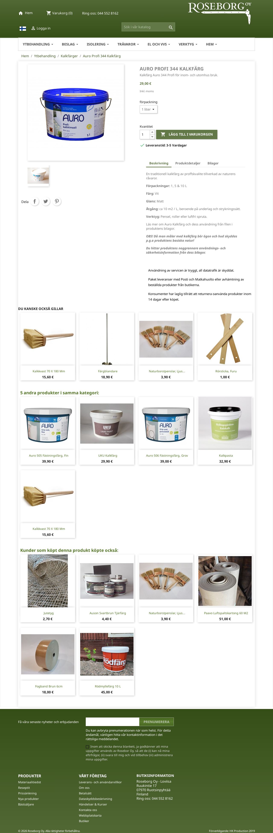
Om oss (84, 788)
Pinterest (56, 201)
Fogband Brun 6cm (48, 686)
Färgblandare (108, 371)
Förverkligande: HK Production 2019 (232, 831)
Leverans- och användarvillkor (100, 782)
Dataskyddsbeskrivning (95, 799)
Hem (29, 12)
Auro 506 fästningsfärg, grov (167, 455)
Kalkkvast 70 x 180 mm (49, 371)
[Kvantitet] (145, 134)
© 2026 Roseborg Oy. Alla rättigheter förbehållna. (49, 831)
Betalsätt (85, 793)
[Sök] (148, 26)
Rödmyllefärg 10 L (108, 686)
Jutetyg (49, 613)
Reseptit (24, 788)
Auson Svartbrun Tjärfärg (108, 613)
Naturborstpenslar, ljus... (167, 371)
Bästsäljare (26, 804)
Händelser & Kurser (93, 804)
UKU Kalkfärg (107, 455)
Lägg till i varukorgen (187, 134)
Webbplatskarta (90, 815)
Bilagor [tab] (213, 163)
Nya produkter (28, 799)
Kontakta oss (88, 810)
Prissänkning (27, 793)
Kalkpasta (226, 455)
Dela (34, 201)
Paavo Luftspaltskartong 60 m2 (226, 613)
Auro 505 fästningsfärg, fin (48, 455)
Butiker (84, 821)
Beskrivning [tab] (158, 163)
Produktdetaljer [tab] (187, 163)
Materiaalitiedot (29, 782)
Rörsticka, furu (226, 371)
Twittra (45, 201)
